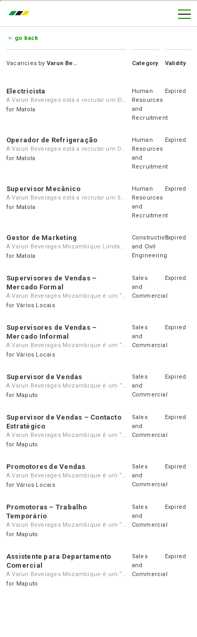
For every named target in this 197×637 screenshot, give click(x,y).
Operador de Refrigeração (51, 140)
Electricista (26, 91)
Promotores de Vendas (45, 467)
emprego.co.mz (21, 14)
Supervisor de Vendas (44, 377)
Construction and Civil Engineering (150, 246)
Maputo (27, 395)
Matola (25, 109)
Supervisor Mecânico (43, 189)
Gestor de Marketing (41, 238)
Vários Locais (35, 305)
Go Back (26, 38)
